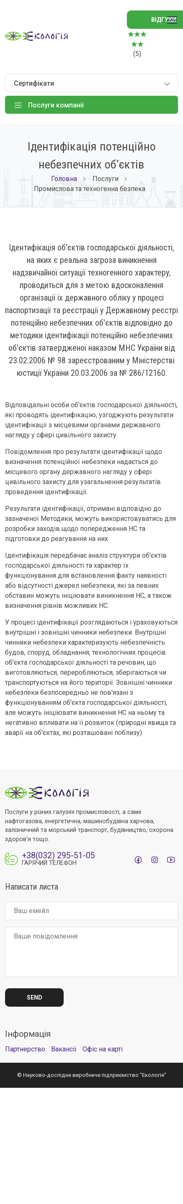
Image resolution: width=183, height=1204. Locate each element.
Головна (64, 179)
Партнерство (25, 1049)
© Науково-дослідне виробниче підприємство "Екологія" (91, 1075)
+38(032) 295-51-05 (58, 856)
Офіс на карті (102, 1049)
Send (34, 997)
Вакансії (64, 1049)
